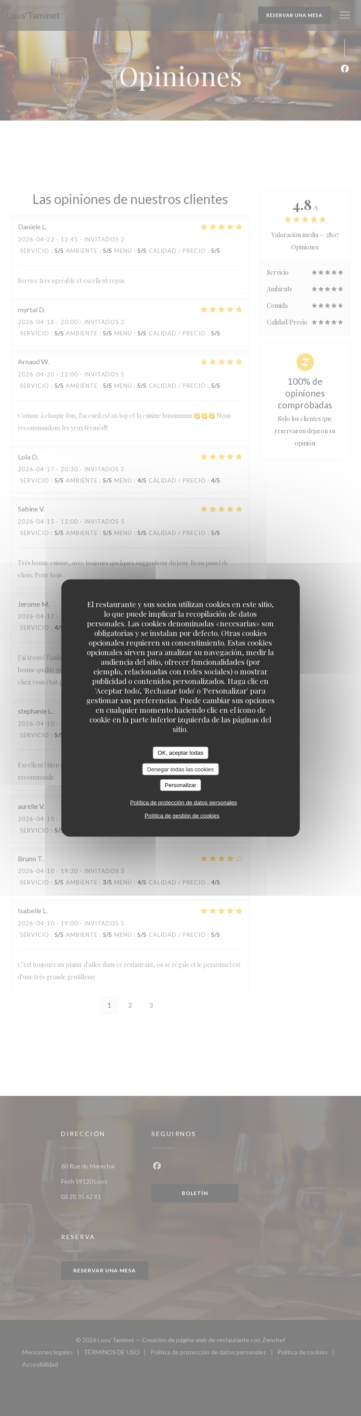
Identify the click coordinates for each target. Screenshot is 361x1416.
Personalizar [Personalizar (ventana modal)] (180, 785)
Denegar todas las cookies (180, 769)
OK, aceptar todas (181, 752)
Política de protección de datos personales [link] (183, 802)
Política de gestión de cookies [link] (181, 815)
